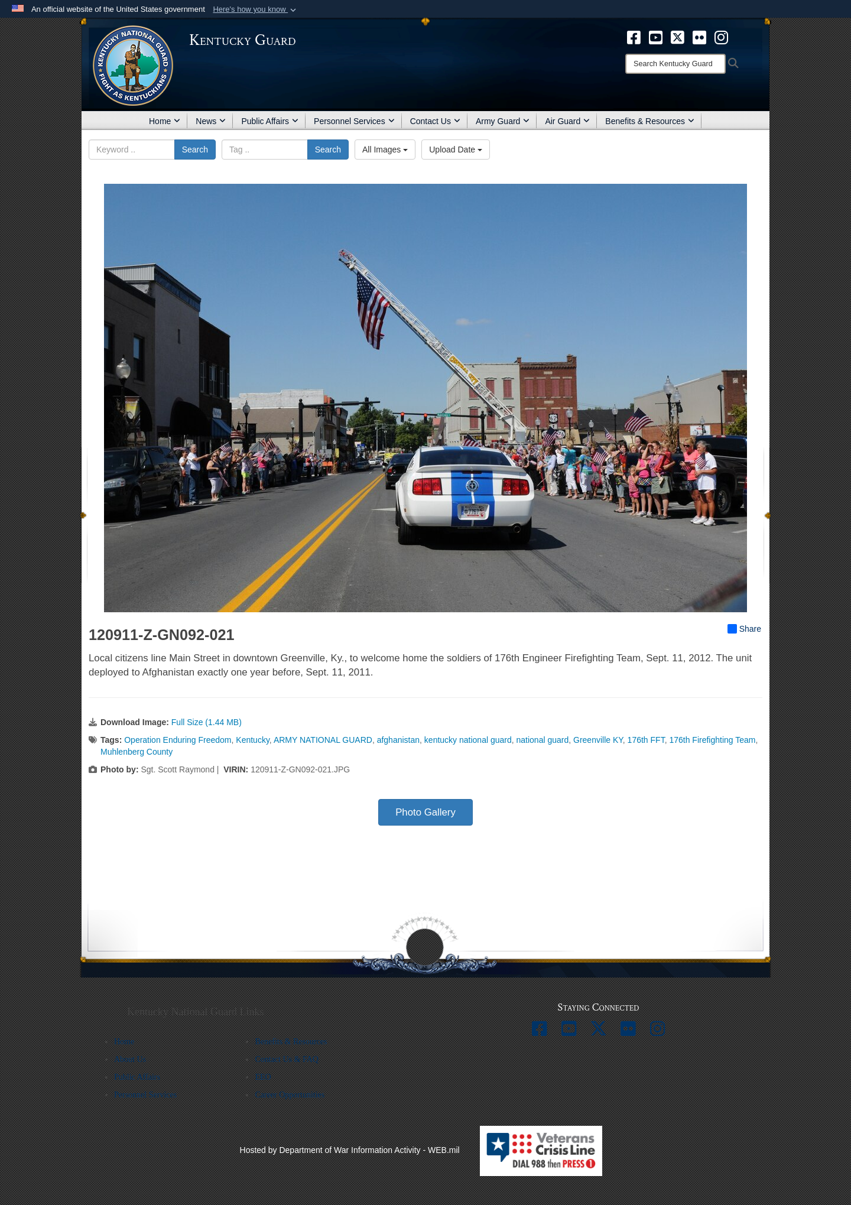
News (211, 121)
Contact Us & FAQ (286, 1059)
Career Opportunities (289, 1094)
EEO (263, 1077)
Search (195, 149)
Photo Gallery (425, 812)
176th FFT (646, 740)
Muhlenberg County (136, 751)
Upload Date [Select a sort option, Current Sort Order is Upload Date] (455, 149)
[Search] (675, 64)
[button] (255, 9)
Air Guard (567, 121)
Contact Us (435, 121)
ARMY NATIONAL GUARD (323, 740)
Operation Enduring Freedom (177, 740)
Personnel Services (354, 121)
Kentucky (252, 740)
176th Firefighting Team (712, 740)
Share (744, 629)
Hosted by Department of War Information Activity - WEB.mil (350, 1150)
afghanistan (398, 740)
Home (164, 121)
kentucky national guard (468, 740)
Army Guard (503, 121)
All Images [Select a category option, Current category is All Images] (385, 149)
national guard (543, 740)
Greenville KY (598, 740)
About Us (130, 1059)
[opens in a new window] (634, 36)
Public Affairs (269, 121)
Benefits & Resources (649, 121)
